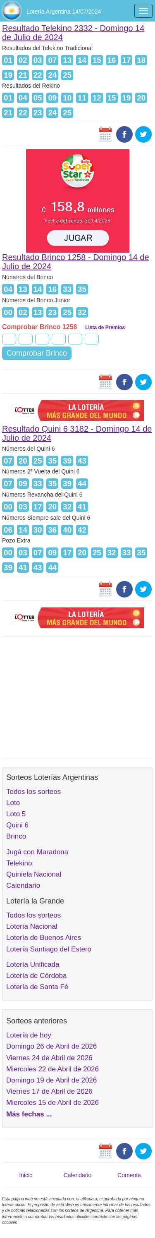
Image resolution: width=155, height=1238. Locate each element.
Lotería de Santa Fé (37, 987)
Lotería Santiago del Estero (48, 949)
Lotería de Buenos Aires (43, 938)
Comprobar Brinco (37, 353)
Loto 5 (16, 814)
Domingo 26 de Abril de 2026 (51, 1046)
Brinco (16, 836)
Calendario (23, 885)
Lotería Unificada (33, 964)
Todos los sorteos (33, 792)
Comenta (129, 1175)
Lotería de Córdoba (36, 976)
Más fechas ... (29, 1114)
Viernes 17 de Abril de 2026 (49, 1091)
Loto (13, 803)
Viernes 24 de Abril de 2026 (49, 1058)
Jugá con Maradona (37, 852)
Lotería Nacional (31, 926)
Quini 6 (17, 825)
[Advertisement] (77, 696)
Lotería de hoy (28, 1035)
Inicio (26, 1175)
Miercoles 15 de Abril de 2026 (52, 1103)
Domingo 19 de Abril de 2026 (51, 1080)
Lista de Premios (105, 327)
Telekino (19, 863)
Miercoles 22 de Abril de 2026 (52, 1069)
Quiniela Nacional (33, 874)
